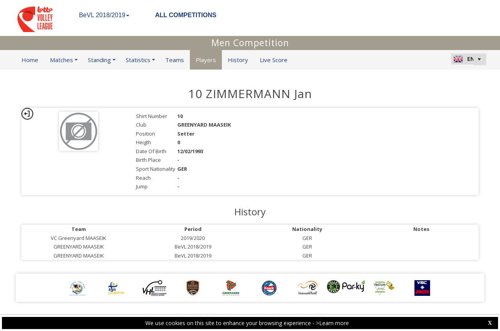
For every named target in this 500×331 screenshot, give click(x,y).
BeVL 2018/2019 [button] (104, 15)
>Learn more (332, 323)
